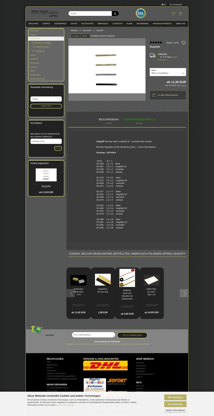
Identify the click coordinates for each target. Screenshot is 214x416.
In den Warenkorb (165, 95)
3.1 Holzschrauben (41, 47)
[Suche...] (115, 13)
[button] (180, 14)
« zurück (75, 36)
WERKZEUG (103, 24)
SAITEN (74, 24)
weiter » (85, 36)
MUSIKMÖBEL (143, 24)
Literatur (33, 67)
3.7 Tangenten (39, 51)
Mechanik (34, 30)
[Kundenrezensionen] (156, 43)
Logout (139, 377)
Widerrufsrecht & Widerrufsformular (62, 379)
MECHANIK (33, 24)
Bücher (128, 344)
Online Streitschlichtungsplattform (61, 376)
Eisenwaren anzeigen (42, 43)
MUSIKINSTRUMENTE (162, 24)
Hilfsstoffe (34, 59)
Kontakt (139, 388)
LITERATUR (117, 24)
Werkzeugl (120, 344)
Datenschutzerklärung (65, 405)
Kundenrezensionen (144, 374)
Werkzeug (34, 63)
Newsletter (140, 371)
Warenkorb (141, 366)
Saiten (33, 55)
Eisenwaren (35, 38)
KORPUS (46, 24)
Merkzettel (140, 368)
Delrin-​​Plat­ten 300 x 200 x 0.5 (152, 292)
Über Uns (180, 24)
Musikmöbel (35, 75)
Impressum (51, 370)
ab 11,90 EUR (46, 192)
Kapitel (68, 344)
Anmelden (46, 106)
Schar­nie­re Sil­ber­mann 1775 (78, 292)
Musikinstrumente (37, 79)
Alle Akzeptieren (175, 397)
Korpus (33, 35)
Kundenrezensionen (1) (139, 119)
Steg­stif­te (46, 186)
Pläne (32, 71)
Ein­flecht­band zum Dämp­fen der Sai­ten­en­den (127, 294)
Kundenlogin (176, 5)
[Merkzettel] (173, 14)
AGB (49, 362)
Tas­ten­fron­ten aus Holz (102, 290)
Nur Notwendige (175, 404)
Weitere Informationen (175, 410)
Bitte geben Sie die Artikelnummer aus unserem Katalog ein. (45, 135)
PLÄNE (130, 24)
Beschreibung (109, 119)
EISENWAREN (60, 24)
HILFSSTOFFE (87, 24)
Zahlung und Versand (56, 373)
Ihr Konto (140, 363)
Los (58, 148)
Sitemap (139, 391)
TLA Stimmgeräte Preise (57, 388)
